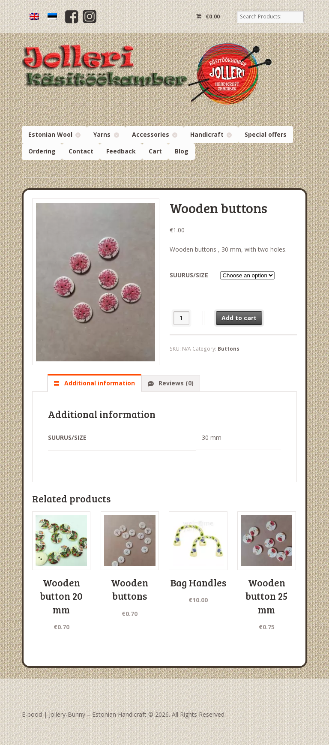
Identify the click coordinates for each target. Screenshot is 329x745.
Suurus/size (189, 275)
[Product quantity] (181, 317)
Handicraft (207, 134)
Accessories (150, 134)
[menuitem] (34, 16)
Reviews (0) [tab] (175, 383)
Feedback (121, 151)
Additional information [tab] (99, 383)
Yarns (102, 134)
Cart (155, 151)
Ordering (42, 151)
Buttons (228, 348)
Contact (81, 151)
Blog (181, 151)
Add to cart (239, 318)
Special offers (266, 134)
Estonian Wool (50, 134)
